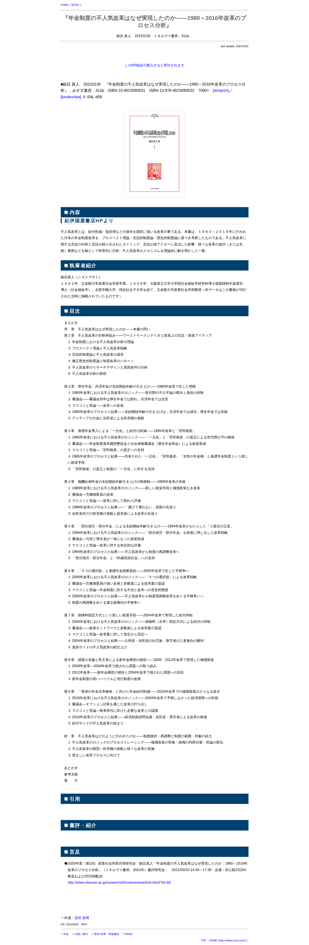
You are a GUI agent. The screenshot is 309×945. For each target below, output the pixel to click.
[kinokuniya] (71, 97)
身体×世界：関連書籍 (109, 933)
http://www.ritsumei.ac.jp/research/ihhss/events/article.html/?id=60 (119, 882)
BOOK (76, 4)
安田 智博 (81, 917)
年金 (66, 933)
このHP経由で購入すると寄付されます (155, 65)
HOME (65, 4)
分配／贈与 (82, 933)
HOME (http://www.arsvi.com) (227, 940)
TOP (203, 940)
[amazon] (221, 90)
